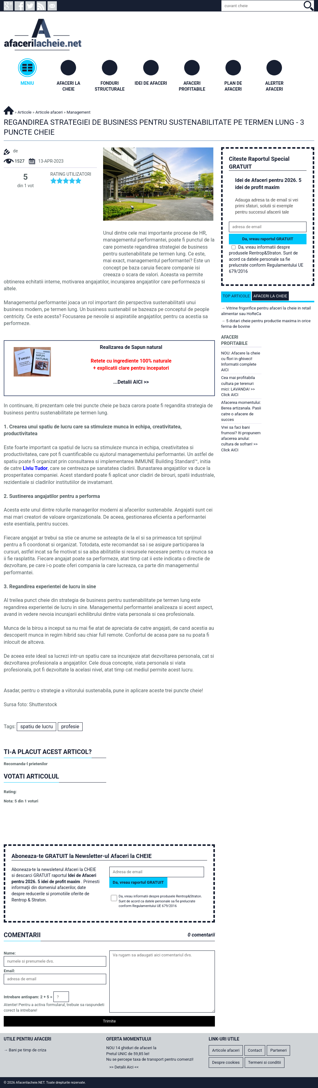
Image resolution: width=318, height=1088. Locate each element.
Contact (255, 1050)
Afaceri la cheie (270, 296)
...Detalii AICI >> (131, 382)
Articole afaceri (49, 112)
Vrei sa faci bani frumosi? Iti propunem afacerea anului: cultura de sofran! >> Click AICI (241, 438)
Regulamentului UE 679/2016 (154, 906)
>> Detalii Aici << (124, 1067)
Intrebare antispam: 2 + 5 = (28, 997)
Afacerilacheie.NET (9, 109)
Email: (9, 970)
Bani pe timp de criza (27, 1050)
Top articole (236, 296)
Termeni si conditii (264, 1062)
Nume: (10, 953)
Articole (25, 112)
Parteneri (278, 1050)
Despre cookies (226, 1062)
